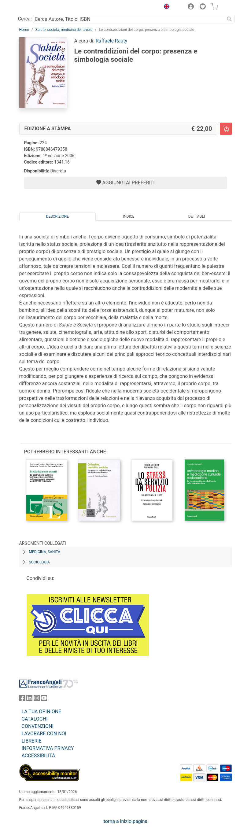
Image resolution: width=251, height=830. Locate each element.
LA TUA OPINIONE (41, 711)
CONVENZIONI (38, 726)
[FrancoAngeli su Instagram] (37, 699)
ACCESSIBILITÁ (38, 755)
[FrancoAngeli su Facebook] (22, 699)
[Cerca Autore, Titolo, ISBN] (129, 19)
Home (24, 30)
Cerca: (25, 19)
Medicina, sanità (44, 552)
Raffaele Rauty (111, 41)
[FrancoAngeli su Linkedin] (29, 699)
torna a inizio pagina (125, 821)
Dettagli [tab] (196, 216)
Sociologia (39, 562)
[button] (165, 7)
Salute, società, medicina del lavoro (64, 30)
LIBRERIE (32, 741)
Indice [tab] (129, 216)
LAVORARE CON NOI (44, 733)
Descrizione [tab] (57, 216)
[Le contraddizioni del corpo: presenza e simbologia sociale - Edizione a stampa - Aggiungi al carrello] (226, 129)
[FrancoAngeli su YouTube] (44, 699)
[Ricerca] (229, 19)
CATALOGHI (35, 719)
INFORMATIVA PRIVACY (48, 748)
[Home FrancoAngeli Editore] (39, 7)
